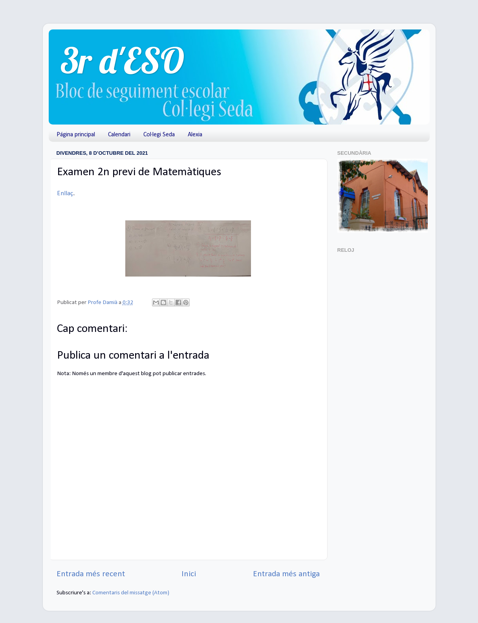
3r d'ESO (122, 60)
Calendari (119, 135)
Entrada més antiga (286, 574)
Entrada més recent (91, 574)
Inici (188, 574)
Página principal (76, 135)
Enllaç (65, 193)
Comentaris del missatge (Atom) (130, 593)
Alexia (195, 135)
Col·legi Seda (159, 135)
